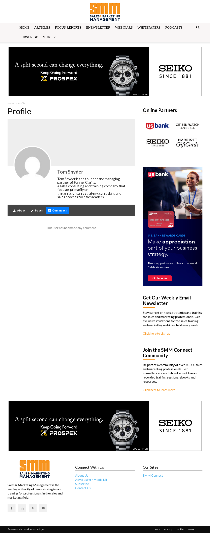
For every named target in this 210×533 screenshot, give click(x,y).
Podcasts (174, 27)
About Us (81, 475)
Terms (157, 529)
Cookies (180, 529)
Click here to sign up (156, 333)
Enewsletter (98, 27)
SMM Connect (153, 475)
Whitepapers (149, 27)
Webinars (124, 27)
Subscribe (28, 37)
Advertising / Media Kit (91, 479)
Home (24, 27)
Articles (42, 27)
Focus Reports (68, 27)
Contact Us (83, 488)
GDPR (191, 529)
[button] (197, 28)
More (49, 37)
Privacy (168, 529)
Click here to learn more (159, 390)
